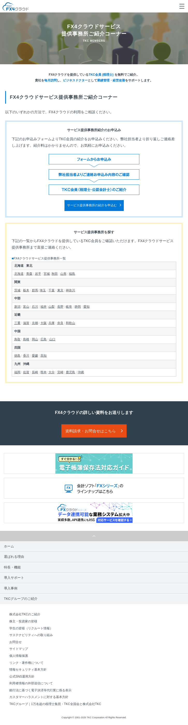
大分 (51, 372)
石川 (35, 306)
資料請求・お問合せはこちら (90, 431)
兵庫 (51, 323)
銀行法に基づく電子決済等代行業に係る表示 (40, 690)
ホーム (9, 546)
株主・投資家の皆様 (23, 621)
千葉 (51, 290)
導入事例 (10, 588)
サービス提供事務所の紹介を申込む (92, 205)
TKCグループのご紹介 (21, 599)
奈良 (60, 323)
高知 (43, 355)
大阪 (43, 323)
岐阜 (69, 306)
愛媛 (35, 355)
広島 (43, 339)
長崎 (35, 372)
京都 (35, 323)
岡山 (35, 339)
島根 (26, 339)
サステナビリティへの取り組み (31, 635)
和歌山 (70, 323)
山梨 (51, 306)
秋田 (55, 274)
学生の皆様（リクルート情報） (31, 628)
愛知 (86, 306)
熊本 (43, 372)
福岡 (17, 372)
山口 (52, 339)
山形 (63, 274)
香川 (26, 355)
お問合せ (15, 642)
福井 (43, 306)
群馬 (35, 290)
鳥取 (17, 339)
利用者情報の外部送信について (31, 683)
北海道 (19, 274)
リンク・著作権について (26, 663)
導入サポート (14, 578)
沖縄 (81, 372)
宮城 (47, 274)
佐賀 (26, 372)
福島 (72, 274)
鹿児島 (70, 372)
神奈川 (70, 290)
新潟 (17, 306)
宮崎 (60, 372)
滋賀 (26, 323)
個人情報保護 (18, 656)
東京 (60, 290)
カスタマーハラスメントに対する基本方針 (38, 697)
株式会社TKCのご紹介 (24, 614)
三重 (17, 323)
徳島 (17, 355)
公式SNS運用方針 (21, 676)
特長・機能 (12, 567)
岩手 (38, 274)
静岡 (78, 306)
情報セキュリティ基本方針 (28, 669)
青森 (29, 274)
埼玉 (43, 290)
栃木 (26, 290)
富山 (26, 306)
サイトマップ (18, 649)
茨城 (17, 290)
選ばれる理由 (14, 557)
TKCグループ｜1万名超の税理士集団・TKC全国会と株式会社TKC (55, 704)
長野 (60, 306)
